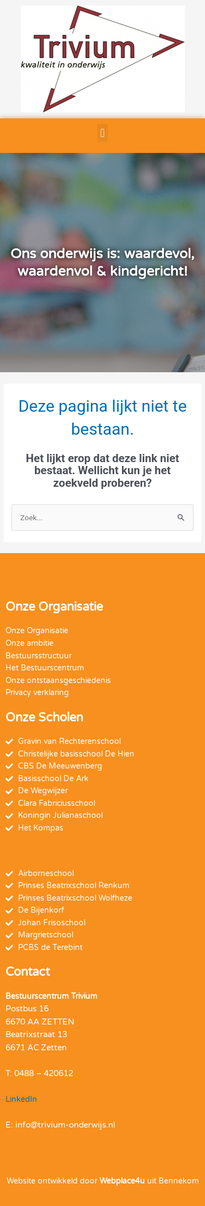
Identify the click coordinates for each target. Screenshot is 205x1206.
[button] (102, 133)
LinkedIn (21, 1099)
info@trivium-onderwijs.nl (65, 1125)
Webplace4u (122, 1181)
